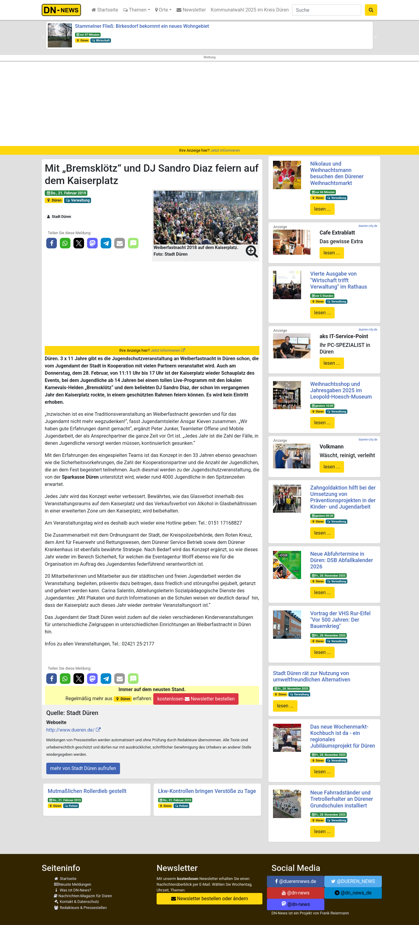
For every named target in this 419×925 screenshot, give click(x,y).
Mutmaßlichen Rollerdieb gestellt (87, 791)
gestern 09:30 (322, 515)
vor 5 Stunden (322, 295)
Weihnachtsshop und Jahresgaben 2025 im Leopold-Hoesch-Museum (341, 390)
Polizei (71, 805)
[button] (43, 37)
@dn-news (296, 893)
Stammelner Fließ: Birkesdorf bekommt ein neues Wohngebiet (142, 26)
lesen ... (322, 209)
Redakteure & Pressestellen (80, 907)
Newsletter (191, 10)
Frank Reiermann (334, 913)
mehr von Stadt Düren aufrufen (83, 768)
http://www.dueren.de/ (70, 730)
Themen (135, 10)
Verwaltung (78, 200)
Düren (82, 40)
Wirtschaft (101, 40)
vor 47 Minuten (87, 34)
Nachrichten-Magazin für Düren (83, 896)
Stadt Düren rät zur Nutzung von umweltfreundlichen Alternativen (311, 676)
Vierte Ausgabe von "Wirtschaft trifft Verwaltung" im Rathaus (338, 280)
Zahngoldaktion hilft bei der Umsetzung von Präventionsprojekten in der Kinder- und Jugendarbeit (342, 497)
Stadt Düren (58, 217)
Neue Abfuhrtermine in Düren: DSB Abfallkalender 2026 (341, 560)
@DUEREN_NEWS (353, 881)
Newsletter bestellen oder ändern (209, 898)
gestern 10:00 (322, 405)
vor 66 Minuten (323, 192)
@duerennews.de (295, 881)
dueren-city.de (368, 226)
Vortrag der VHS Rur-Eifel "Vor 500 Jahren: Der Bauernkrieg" (340, 619)
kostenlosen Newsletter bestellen (196, 699)
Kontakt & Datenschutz (76, 901)
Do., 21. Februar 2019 (66, 193)
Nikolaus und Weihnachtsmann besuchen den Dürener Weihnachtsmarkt (336, 173)
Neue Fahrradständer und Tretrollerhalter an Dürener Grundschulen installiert (341, 799)
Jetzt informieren (225, 150)
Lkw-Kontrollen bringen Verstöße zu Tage (207, 791)
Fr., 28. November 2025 (328, 575)
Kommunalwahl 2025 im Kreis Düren (250, 10)
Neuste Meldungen (72, 884)
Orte (161, 10)
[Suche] (326, 10)
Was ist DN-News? (72, 890)
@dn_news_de (353, 893)
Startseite (105, 10)
